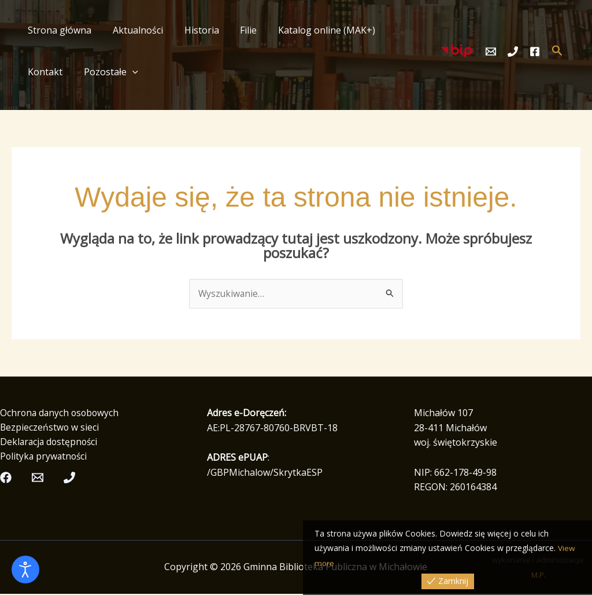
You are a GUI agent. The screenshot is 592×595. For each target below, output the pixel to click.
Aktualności (134, 30)
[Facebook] (535, 51)
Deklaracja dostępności (50, 442)
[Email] (491, 51)
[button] (75, 71)
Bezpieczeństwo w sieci (50, 427)
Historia (194, 30)
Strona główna (58, 30)
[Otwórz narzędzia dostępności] (25, 569)
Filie (239, 30)
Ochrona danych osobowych (61, 413)
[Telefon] (513, 51)
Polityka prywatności (45, 457)
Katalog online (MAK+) (314, 30)
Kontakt (399, 30)
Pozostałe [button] (54, 71)
